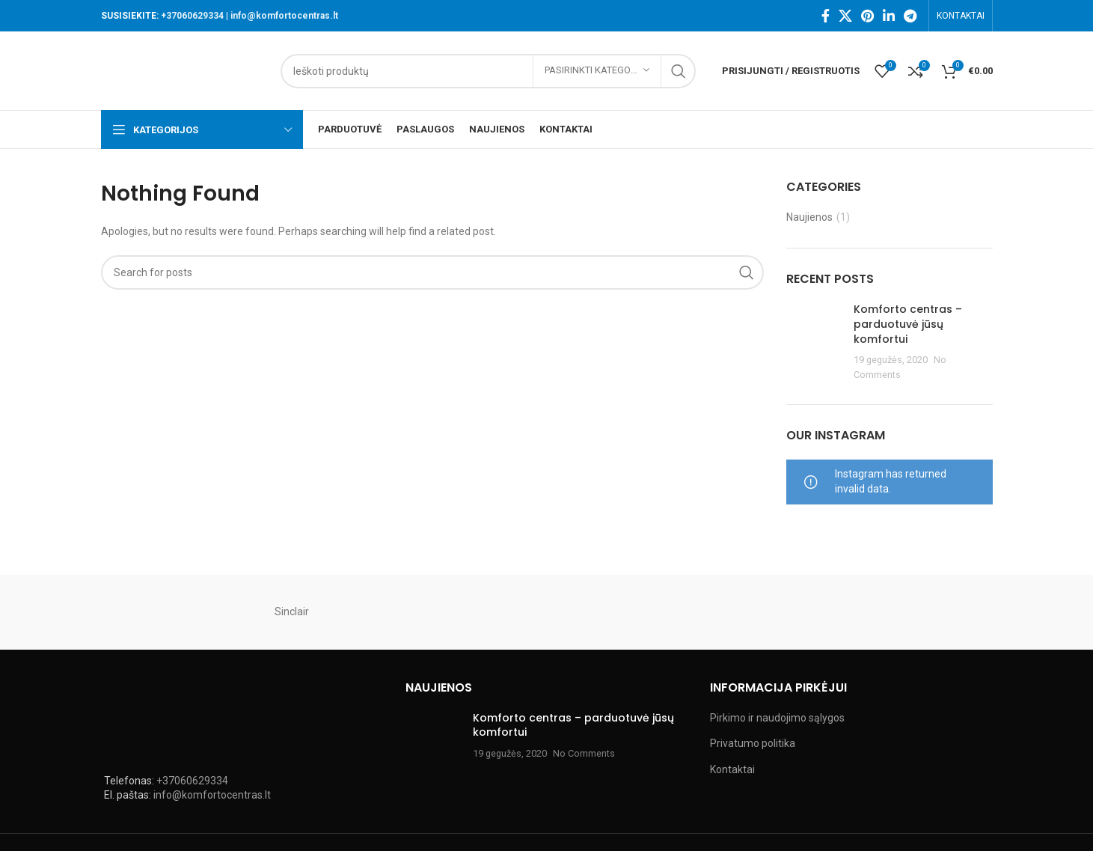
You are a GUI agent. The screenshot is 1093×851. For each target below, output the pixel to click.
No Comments (584, 753)
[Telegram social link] (910, 15)
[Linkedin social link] (888, 15)
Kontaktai (732, 769)
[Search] (488, 71)
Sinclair (292, 611)
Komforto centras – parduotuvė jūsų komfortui (908, 324)
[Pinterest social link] (867, 15)
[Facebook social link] (825, 15)
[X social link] (845, 15)
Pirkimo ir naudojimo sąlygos (777, 718)
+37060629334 (192, 15)
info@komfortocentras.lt (284, 15)
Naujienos (809, 217)
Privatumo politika (752, 743)
